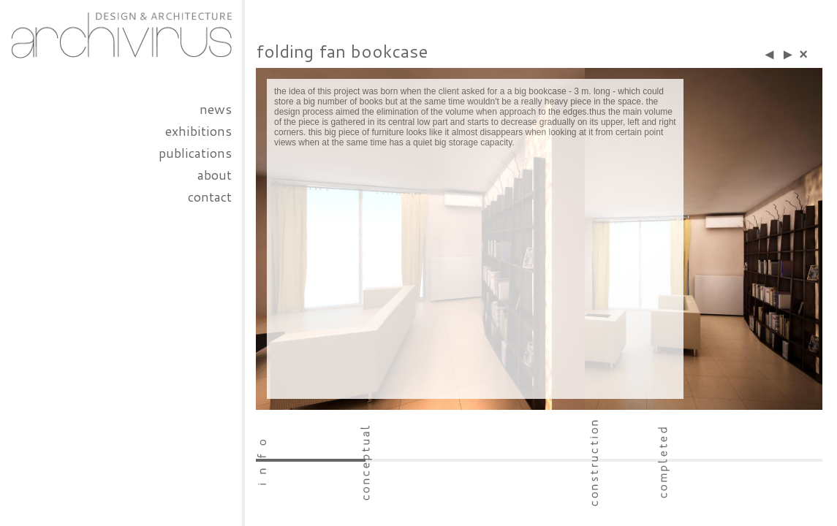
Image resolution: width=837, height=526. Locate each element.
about (214, 174)
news (216, 108)
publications (195, 152)
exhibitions (198, 130)
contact (210, 196)
